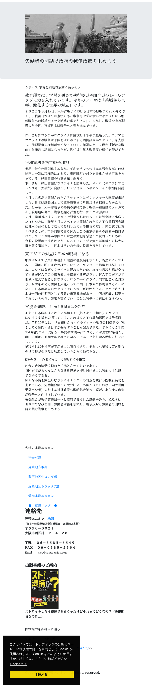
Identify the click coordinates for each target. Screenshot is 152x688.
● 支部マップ (39, 505)
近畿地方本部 (37, 467)
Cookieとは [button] (18, 664)
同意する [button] (41, 674)
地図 (50, 519)
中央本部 (34, 457)
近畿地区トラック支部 (44, 486)
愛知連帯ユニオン (41, 496)
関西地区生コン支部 (42, 476)
